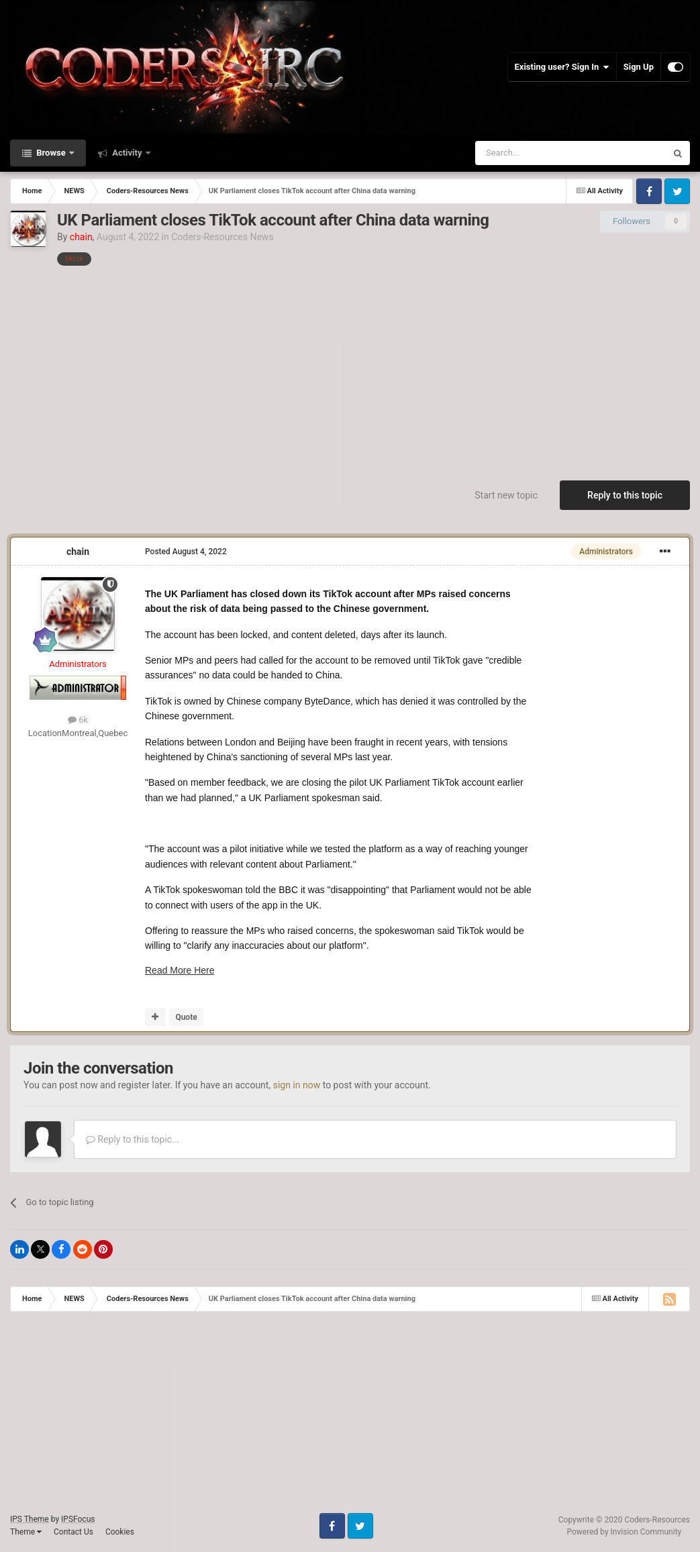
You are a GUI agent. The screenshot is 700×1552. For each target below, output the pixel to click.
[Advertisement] (350, 366)
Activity (127, 153)
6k (78, 720)
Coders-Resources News (222, 236)
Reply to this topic (624, 495)
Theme (26, 1532)
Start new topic (506, 495)
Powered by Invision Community (624, 1532)
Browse (51, 153)
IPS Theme (29, 1519)
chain (77, 551)
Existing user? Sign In (562, 67)
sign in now (297, 1085)
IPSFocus (78, 1519)
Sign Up (638, 67)
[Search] (539, 153)
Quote (186, 1017)
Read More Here (180, 970)
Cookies (119, 1532)
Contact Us (73, 1532)
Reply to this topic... (132, 1139)
